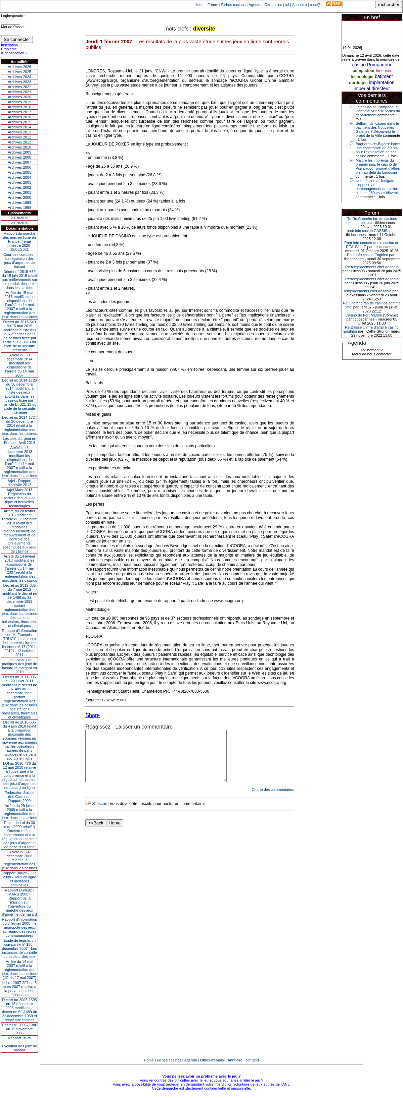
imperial (362, 88)
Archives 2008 (19, 157)
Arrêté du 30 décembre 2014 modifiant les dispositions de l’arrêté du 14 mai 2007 (19, 365)
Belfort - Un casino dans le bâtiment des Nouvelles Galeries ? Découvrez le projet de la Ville (377, 129)
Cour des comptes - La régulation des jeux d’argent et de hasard (19, 260)
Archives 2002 (19, 187)
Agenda (255, 5)
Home (200, 5)
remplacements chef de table (367, 291)
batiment (384, 76)
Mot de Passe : (13, 27)
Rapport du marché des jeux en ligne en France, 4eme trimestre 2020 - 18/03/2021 (19, 241)
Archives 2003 (19, 182)
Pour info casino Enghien (367, 255)
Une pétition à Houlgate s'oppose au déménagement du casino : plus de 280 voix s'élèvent (378, 187)
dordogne (358, 82)
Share (92, 715)
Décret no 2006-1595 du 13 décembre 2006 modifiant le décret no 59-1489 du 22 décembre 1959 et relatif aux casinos (19, 1010)
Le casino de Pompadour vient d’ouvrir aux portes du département (378, 111)
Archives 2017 (19, 112)
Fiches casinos (233, 5)
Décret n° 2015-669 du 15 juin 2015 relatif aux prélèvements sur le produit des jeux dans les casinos (19, 280)
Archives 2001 (19, 192)
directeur (381, 88)
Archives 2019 (19, 102)
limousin (383, 70)
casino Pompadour (372, 64)
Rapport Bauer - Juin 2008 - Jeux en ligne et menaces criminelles (19, 879)
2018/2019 (19, 218)
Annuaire (299, 5)
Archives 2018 (19, 107)
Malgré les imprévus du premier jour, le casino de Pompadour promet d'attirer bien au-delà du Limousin (378, 166)
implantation (382, 82)
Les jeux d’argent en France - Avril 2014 (19, 441)
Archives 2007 (19, 162)
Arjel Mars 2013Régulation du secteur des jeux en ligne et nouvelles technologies (19, 498)
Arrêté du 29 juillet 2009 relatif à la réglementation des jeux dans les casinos (19, 812)
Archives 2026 (19, 67)
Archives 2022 (19, 87)
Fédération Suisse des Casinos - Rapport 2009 (20, 797)
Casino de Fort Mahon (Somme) (371, 315)
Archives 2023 (19, 82)
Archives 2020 (19, 97)
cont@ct (317, 5)
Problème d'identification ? (14, 51)
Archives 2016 (19, 117)
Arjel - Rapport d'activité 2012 (20, 483)
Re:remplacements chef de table (371, 267)
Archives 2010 (19, 147)
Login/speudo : (13, 16)
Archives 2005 (19, 172)
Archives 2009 (19, 152)
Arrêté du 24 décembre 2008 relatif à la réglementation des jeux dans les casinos (19, 860)
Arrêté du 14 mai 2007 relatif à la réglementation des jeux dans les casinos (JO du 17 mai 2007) (19, 970)
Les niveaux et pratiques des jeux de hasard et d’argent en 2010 (19, 666)
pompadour (364, 70)
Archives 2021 (19, 92)
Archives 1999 (19, 202)
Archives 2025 (19, 72)
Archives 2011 (19, 142)
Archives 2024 (19, 77)
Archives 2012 (19, 137)
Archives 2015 (19, 122)
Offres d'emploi (276, 5)
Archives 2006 (19, 167)
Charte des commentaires (273, 800)
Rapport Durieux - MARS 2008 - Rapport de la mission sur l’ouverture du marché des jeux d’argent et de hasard (19, 902)
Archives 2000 (19, 197)
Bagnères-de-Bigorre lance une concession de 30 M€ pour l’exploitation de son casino (378, 150)
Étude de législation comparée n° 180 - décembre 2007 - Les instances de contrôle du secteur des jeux (19, 948)
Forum (213, 5)
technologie (362, 76)
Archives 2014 (19, 127)
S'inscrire (100, 813)
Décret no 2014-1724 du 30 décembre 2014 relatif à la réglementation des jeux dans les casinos (19, 425)
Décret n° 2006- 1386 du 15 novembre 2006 (19, 1029)
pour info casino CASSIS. (367, 231)
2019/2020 (19, 223)
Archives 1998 (19, 208)
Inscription (9, 45)
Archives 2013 (19, 132)
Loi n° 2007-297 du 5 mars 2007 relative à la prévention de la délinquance (19, 989)
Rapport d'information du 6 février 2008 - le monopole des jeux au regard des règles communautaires (19, 927)
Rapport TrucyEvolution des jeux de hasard (19, 1044)
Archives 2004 (19, 177)
